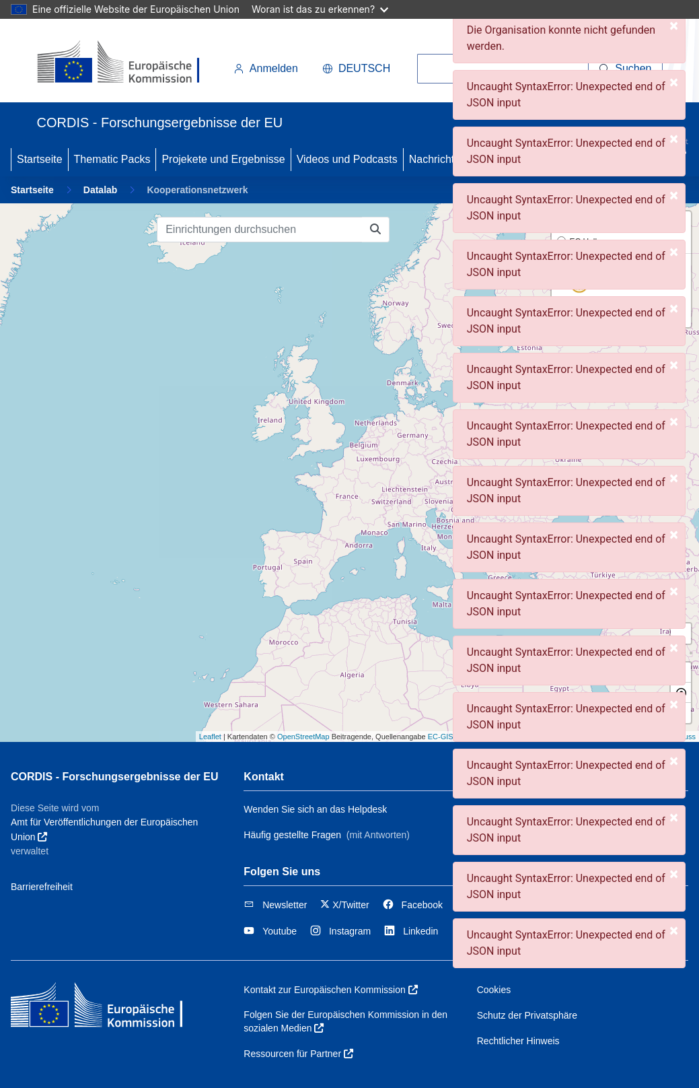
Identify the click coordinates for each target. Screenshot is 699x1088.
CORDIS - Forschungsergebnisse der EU (115, 776)
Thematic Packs (112, 159)
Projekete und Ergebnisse (223, 159)
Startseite (40, 159)
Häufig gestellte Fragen (292, 834)
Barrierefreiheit (42, 886)
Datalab (100, 189)
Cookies (494, 989)
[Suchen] (625, 68)
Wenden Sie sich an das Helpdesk (315, 809)
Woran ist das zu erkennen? (320, 9)
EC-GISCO (446, 737)
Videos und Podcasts (347, 159)
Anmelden (265, 68)
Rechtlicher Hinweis (518, 1040)
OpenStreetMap (303, 737)
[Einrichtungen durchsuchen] (260, 229)
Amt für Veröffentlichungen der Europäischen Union (104, 829)
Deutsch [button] (356, 68)
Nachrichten (437, 159)
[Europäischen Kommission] (129, 63)
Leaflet (210, 737)
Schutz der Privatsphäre (527, 1015)
